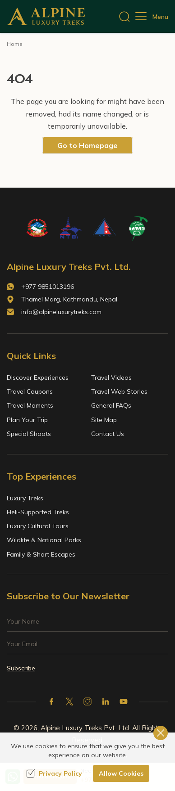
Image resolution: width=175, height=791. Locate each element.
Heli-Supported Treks (38, 512)
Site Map (104, 420)
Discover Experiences (38, 377)
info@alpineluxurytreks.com (61, 312)
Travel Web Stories (119, 391)
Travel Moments (30, 405)
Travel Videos (111, 377)
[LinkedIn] (105, 701)
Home (14, 43)
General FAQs (111, 405)
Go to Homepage (87, 145)
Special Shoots (29, 434)
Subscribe (21, 668)
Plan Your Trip (27, 420)
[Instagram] (87, 701)
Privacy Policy (54, 773)
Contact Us (107, 434)
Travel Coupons (30, 391)
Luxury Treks (25, 498)
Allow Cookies (121, 773)
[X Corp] (69, 701)
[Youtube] (123, 701)
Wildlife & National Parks (44, 540)
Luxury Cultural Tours (38, 526)
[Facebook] (51, 701)
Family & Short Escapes (41, 554)
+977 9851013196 (47, 287)
